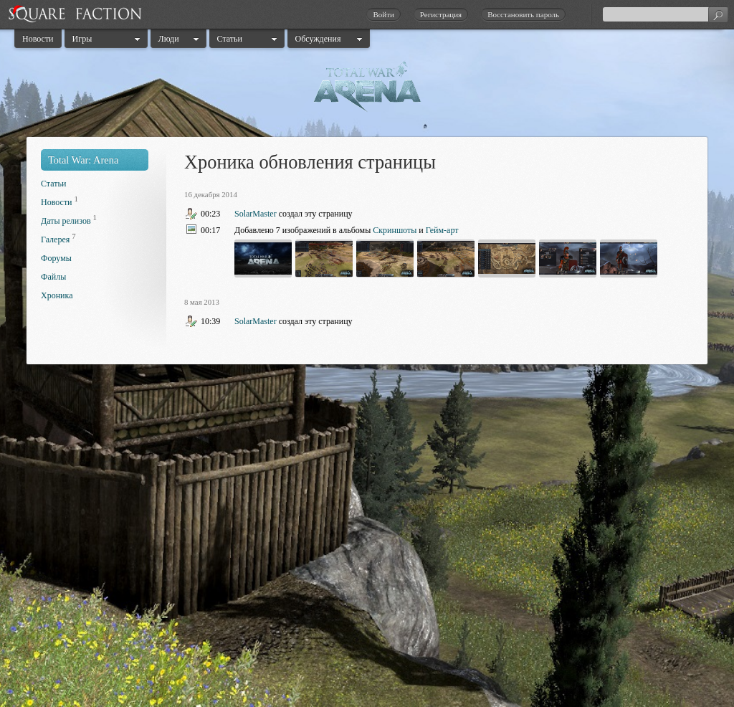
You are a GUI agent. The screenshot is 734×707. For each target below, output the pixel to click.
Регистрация (441, 14)
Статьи (229, 39)
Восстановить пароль (523, 14)
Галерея (55, 239)
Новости (38, 39)
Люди (168, 39)
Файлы (53, 277)
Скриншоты (394, 230)
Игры (82, 39)
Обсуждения (318, 39)
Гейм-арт (442, 230)
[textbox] (665, 14)
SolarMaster (255, 214)
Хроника (56, 295)
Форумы (56, 258)
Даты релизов (66, 221)
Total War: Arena (83, 160)
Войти (383, 14)
